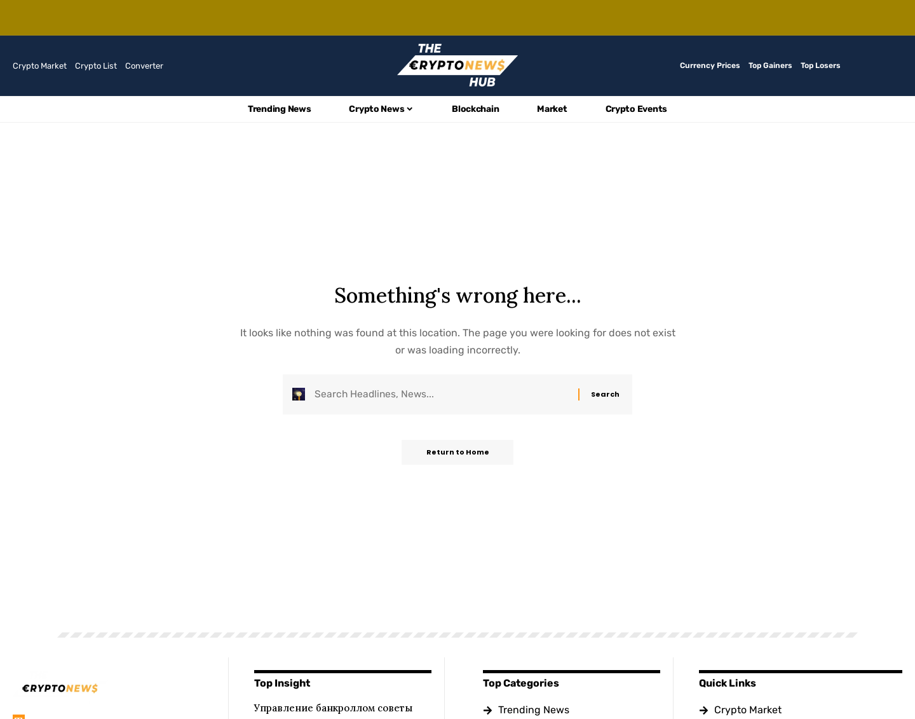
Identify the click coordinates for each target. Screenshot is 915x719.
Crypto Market (40, 66)
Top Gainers (770, 65)
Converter (144, 66)
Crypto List (96, 66)
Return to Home (457, 454)
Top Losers (821, 65)
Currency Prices (710, 65)
